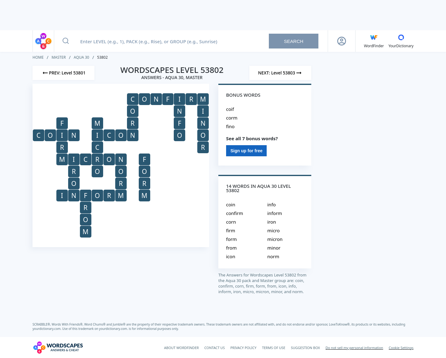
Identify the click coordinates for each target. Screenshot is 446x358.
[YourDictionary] (400, 41)
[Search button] (65, 41)
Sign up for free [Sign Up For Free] (246, 150)
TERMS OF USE (273, 347)
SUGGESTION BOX (305, 347)
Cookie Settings (401, 347)
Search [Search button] (294, 41)
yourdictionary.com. (47, 328)
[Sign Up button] (341, 41)
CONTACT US (214, 347)
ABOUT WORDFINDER (181, 347)
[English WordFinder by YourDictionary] (374, 41)
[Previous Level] (63, 73)
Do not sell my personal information (354, 347)
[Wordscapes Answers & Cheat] (58, 347)
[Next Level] (280, 73)
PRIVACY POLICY (243, 347)
